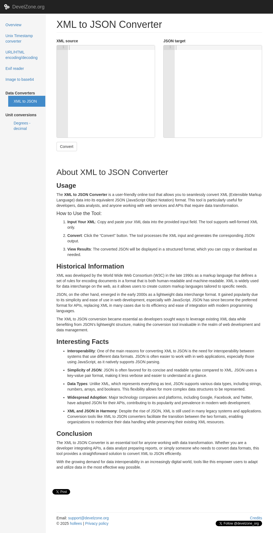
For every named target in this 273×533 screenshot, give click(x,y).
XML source (67, 41)
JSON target (174, 41)
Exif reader (14, 68)
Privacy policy (97, 523)
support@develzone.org (88, 518)
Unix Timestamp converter (19, 38)
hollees (76, 523)
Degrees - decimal (22, 126)
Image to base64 (19, 79)
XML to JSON (25, 101)
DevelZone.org (28, 7)
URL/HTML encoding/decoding (21, 55)
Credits (256, 518)
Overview (20, 24)
